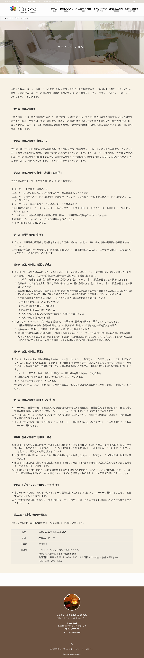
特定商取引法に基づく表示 (61, 649)
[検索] (138, 1)
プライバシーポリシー (84, 649)
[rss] (134, 1)
